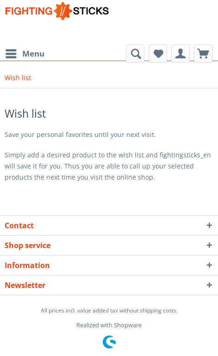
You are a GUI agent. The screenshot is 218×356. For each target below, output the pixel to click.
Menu (25, 52)
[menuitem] (24, 53)
